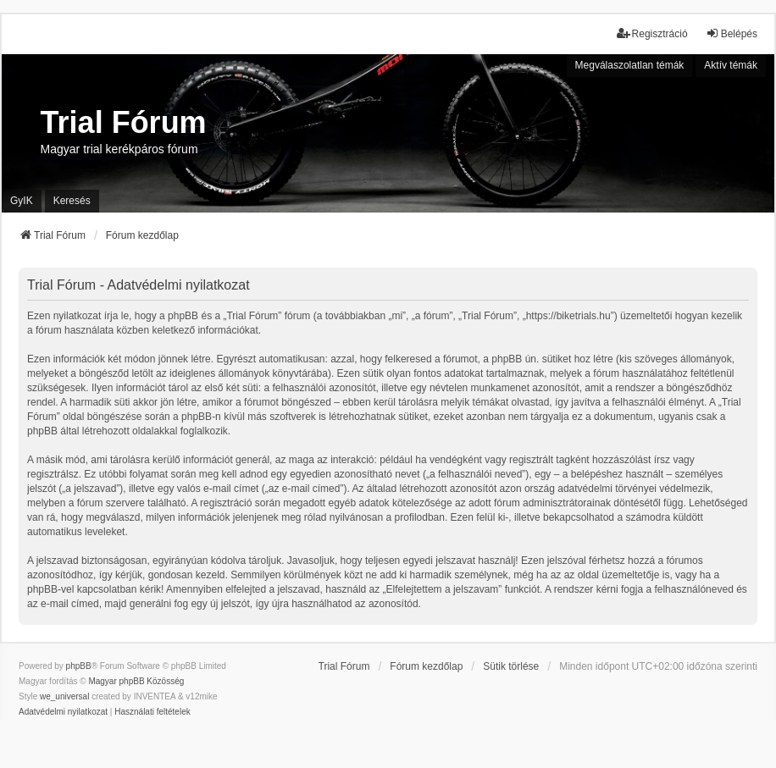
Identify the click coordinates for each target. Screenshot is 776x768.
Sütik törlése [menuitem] (511, 666)
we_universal (64, 696)
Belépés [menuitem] (731, 33)
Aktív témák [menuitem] (730, 65)
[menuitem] (63, 712)
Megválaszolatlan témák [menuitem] (630, 65)
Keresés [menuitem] (72, 201)
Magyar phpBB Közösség (136, 681)
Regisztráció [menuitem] (652, 33)
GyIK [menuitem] (21, 201)
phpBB (78, 666)
